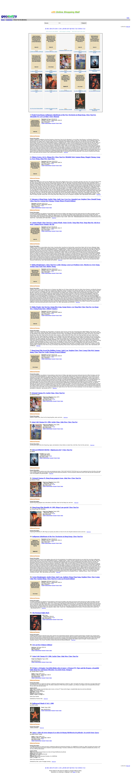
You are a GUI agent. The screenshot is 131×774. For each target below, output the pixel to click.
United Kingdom (48, 123)
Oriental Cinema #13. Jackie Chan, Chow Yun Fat (48, 393)
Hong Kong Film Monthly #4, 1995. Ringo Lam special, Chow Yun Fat (55, 507)
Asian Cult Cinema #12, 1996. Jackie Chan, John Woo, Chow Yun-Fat (54, 422)
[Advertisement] (65, 5)
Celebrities (9, 20)
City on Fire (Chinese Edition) (42, 645)
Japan (60, 123)
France (57, 123)
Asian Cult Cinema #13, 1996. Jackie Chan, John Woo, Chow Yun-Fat (55, 656)
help (53, 121)
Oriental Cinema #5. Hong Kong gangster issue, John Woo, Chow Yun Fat (56, 478)
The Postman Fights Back (40, 613)
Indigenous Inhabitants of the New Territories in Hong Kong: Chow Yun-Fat (57, 536)
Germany (53, 123)
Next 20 (128, 26)
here (74, 772)
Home (3, 20)
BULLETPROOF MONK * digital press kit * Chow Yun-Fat (52, 450)
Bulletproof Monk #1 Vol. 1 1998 (43, 703)
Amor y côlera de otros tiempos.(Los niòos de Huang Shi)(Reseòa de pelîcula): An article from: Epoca (65, 732)
